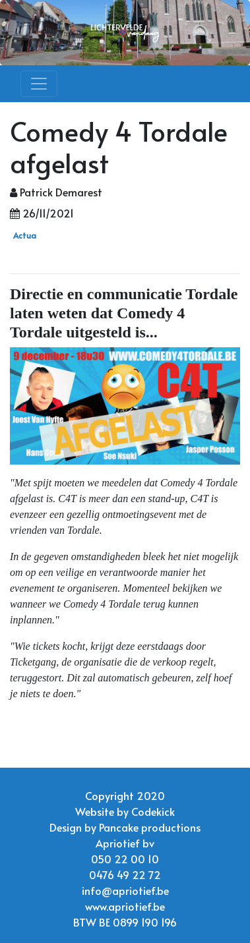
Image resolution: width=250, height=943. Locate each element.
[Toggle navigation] (38, 84)
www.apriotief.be (125, 906)
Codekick (153, 811)
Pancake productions (150, 827)
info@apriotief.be (125, 890)
